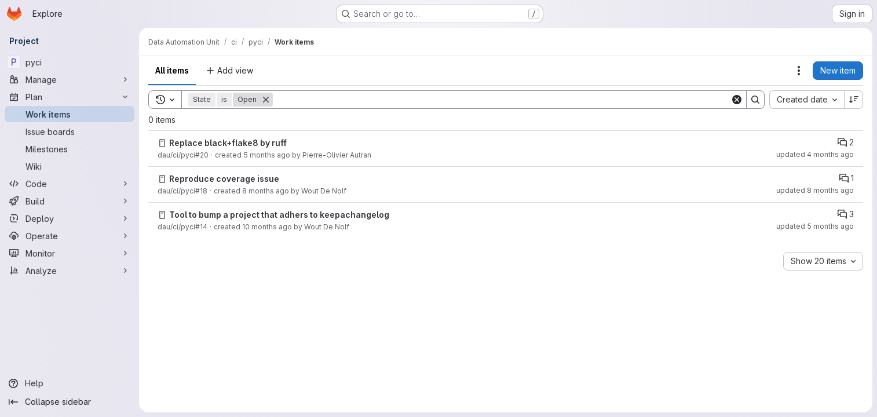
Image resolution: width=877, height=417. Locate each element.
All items (172, 70)
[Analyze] (69, 270)
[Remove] (266, 100)
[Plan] (69, 97)
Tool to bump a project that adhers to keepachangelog (279, 215)
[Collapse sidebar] (69, 402)
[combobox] (806, 99)
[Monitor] (69, 253)
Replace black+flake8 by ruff (228, 143)
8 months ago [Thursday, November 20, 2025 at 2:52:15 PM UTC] (265, 190)
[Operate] (69, 236)
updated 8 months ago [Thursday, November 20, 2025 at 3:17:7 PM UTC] (815, 190)
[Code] (69, 183)
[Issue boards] (69, 131)
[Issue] (162, 143)
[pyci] (69, 62)
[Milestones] (69, 149)
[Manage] (69, 79)
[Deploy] (69, 218)
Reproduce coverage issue (224, 179)
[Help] (69, 383)
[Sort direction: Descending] (854, 99)
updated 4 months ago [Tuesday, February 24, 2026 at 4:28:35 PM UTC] (815, 154)
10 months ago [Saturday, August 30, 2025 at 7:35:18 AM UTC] (267, 226)
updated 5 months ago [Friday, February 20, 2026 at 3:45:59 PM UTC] (815, 226)
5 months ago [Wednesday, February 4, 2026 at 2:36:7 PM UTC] (266, 155)
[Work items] (69, 114)
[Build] (69, 201)
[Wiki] (69, 166)
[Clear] (737, 100)
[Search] (501, 100)
